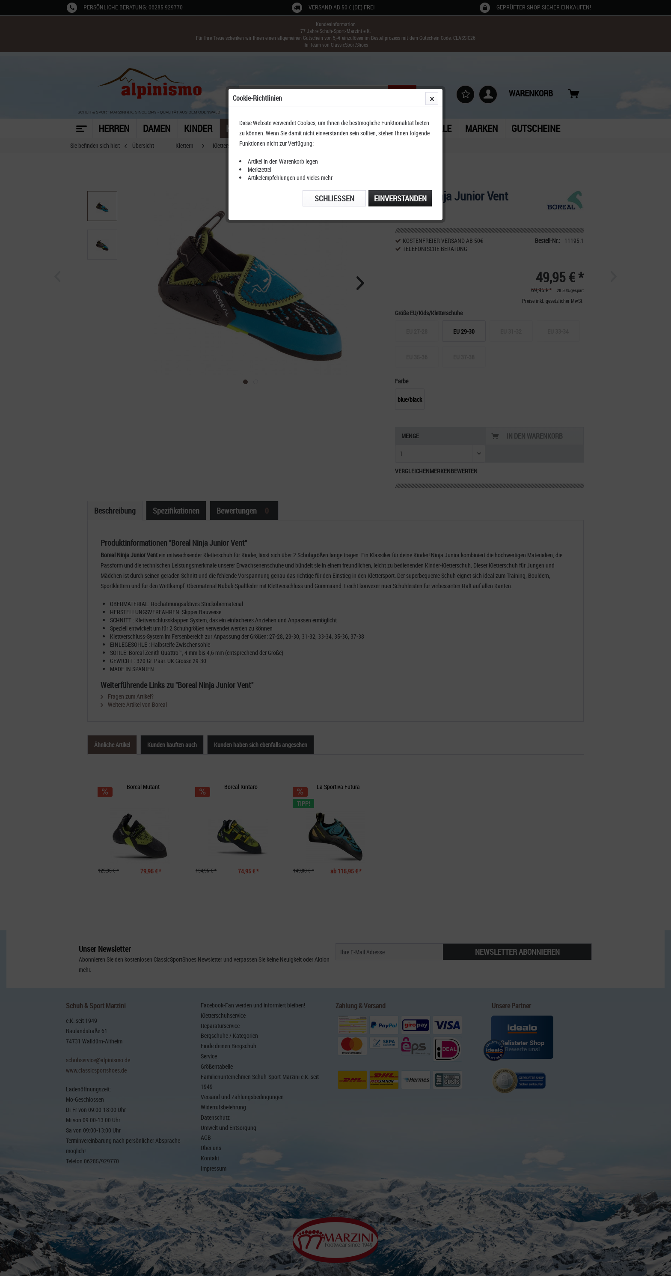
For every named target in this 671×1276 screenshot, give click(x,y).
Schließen (334, 198)
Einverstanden (400, 198)
